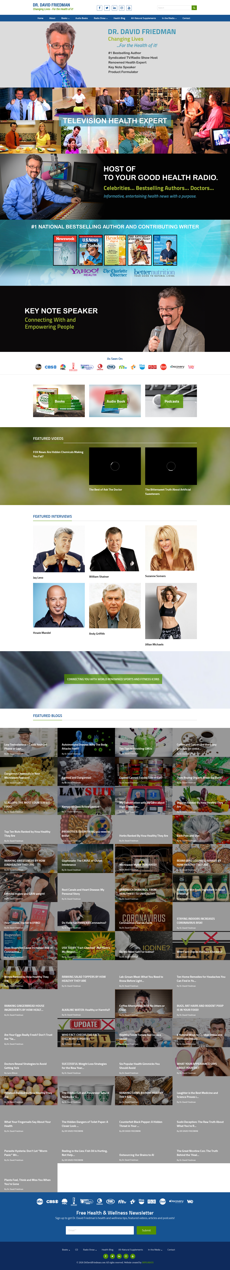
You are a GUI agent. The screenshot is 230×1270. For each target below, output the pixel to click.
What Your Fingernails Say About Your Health (27, 1124)
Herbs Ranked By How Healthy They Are (143, 835)
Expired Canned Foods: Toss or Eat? (140, 777)
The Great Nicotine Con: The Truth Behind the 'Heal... (197, 1153)
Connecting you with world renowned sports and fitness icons (113, 679)
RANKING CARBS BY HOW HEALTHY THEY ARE (141, 1095)
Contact (186, 18)
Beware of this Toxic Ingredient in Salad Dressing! (201, 892)
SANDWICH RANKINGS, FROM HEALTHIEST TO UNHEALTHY (138, 892)
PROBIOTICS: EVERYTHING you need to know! (86, 833)
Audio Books (81, 18)
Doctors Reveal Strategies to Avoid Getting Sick (25, 1066)
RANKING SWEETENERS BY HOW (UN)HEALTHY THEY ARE (24, 862)
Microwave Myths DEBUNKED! (138, 865)
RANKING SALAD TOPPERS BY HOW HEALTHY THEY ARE (84, 979)
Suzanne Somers (155, 576)
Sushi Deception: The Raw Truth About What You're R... (200, 1124)
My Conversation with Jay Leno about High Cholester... (142, 804)
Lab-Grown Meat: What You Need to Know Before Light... (141, 979)
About (52, 18)
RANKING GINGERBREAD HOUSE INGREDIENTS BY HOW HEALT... (24, 1008)
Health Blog (119, 18)
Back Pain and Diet (188, 835)
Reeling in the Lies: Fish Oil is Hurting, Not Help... (85, 1153)
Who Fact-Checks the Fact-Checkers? (199, 952)
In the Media (169, 18)
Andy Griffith (97, 633)
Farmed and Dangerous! (76, 777)
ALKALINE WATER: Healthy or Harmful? (86, 1010)
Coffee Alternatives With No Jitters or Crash (142, 1008)
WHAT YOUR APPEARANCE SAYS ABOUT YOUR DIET (197, 1066)
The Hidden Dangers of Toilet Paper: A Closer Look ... (85, 1124)
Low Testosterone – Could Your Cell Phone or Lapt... (25, 746)
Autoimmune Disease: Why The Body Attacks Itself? (84, 746)
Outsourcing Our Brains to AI (136, 1155)
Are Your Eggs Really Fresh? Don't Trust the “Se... (28, 1037)
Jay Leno (38, 577)
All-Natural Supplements (143, 18)
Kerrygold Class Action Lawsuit (80, 806)
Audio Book (116, 401)
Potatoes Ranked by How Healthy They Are (28, 1095)
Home (40, 18)
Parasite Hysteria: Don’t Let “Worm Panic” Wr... (25, 1153)
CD (76, 1249)
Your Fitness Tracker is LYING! (22, 923)
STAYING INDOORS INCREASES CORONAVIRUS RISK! (196, 921)
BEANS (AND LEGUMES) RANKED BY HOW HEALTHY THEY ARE (199, 862)
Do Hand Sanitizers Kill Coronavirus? (84, 923)
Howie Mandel (42, 633)
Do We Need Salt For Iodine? (136, 952)
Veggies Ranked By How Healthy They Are (200, 804)
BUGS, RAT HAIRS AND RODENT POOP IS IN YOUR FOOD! (200, 1008)
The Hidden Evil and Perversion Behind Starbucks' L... (85, 1095)
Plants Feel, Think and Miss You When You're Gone (27, 1182)
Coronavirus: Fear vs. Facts (135, 923)
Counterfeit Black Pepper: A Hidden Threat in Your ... (140, 1124)
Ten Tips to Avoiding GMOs (135, 748)
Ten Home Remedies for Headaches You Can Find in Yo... (201, 979)
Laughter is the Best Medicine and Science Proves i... (197, 1095)
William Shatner (99, 576)
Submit (146, 1230)
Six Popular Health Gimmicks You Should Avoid (139, 1066)
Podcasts (172, 401)
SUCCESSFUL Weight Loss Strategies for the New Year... (84, 1066)
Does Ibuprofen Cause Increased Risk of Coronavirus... (28, 950)
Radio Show (101, 18)
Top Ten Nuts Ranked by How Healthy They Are (27, 833)
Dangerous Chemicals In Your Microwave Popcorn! (22, 775)
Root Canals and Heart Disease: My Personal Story (83, 892)
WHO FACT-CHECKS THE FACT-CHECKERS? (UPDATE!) (81, 1037)
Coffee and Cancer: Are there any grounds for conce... (196, 746)
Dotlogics (148, 1262)
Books (65, 18)
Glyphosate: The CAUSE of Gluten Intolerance (82, 862)
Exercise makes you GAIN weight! (24, 894)
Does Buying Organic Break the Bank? (200, 777)
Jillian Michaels (154, 644)
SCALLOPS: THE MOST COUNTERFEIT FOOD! (27, 804)
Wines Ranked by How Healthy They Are (26, 979)
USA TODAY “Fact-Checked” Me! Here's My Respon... (86, 950)
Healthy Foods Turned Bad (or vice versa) (140, 1037)
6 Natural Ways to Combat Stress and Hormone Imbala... (199, 1037)
